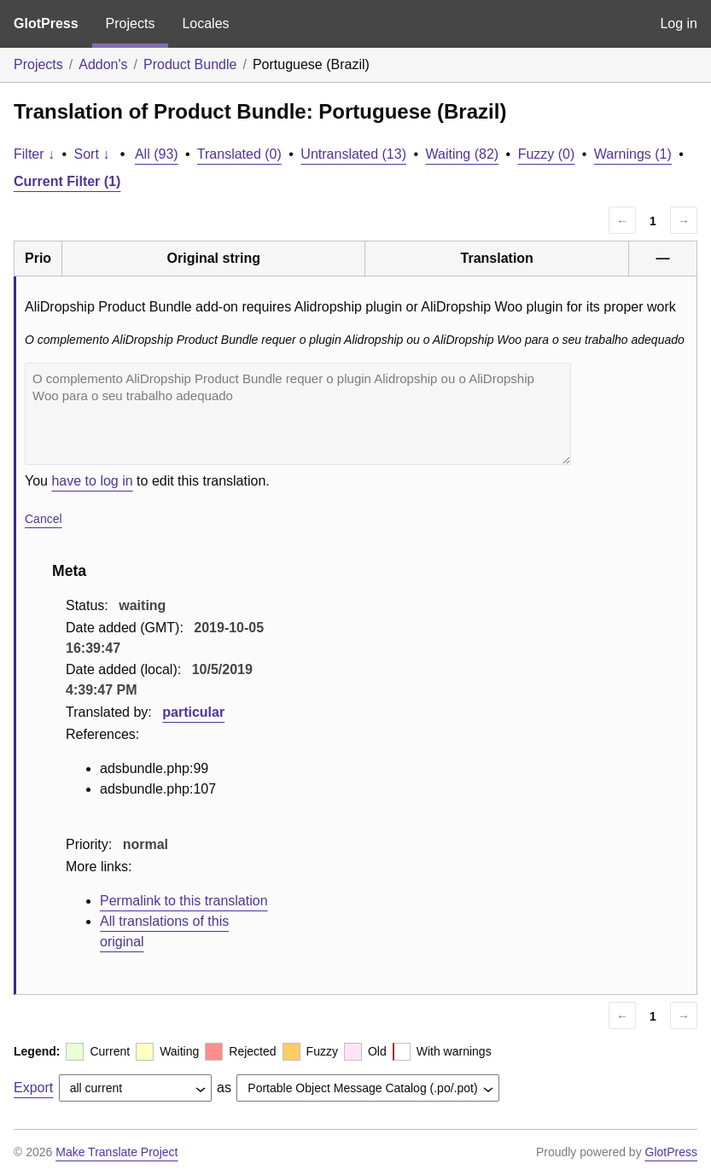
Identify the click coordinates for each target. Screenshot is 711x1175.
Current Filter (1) (67, 181)
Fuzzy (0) (546, 154)
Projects (130, 23)
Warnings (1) (633, 154)
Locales (205, 23)
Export (33, 1087)
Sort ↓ (92, 154)
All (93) (156, 154)
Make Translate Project (116, 1152)
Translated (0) (239, 154)
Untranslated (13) (353, 154)
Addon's (103, 64)
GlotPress (46, 23)
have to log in (91, 481)
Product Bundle (189, 64)
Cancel (43, 519)
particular (193, 712)
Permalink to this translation (184, 900)
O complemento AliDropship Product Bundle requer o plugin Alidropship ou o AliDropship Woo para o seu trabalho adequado (298, 414)
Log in (678, 23)
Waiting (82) (462, 154)
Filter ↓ (34, 154)
